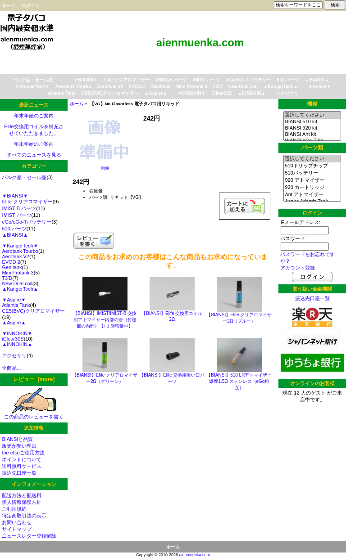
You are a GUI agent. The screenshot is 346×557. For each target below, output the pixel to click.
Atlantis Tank (62, 93)
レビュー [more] (34, 379)
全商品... (11, 368)
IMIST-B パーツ (171, 79)
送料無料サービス (21, 466)
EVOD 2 (137, 86)
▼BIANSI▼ (85, 79)
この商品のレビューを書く (34, 414)
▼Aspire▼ (319, 86)
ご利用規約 (14, 509)
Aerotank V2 (110, 86)
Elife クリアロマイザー (127, 79)
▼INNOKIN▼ (191, 93)
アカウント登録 (297, 267)
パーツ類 (312, 147)
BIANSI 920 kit (312, 128)
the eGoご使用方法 (23, 452)
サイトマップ (17, 529)
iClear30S (221, 93)
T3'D (218, 86)
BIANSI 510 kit (312, 122)
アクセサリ (287, 93)
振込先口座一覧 (19, 473)
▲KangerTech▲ (280, 86)
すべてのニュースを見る (34, 154)
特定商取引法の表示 (24, 515)
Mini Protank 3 (191, 86)
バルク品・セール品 (32, 79)
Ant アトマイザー (312, 194)
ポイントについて (21, 459)
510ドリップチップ (312, 166)
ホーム (9, 5)
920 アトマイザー (312, 180)
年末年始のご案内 (34, 115)
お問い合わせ (17, 522)
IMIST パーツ (206, 79)
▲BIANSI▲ (317, 79)
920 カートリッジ (312, 187)
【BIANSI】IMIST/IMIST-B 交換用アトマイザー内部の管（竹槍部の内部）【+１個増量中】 (105, 319)
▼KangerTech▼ (32, 86)
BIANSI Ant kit (312, 134)
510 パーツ (288, 79)
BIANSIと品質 (17, 439)
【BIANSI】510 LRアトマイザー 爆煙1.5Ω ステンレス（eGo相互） (239, 381)
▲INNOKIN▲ (251, 93)
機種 (312, 104)
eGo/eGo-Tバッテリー (248, 79)
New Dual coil (243, 86)
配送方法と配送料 (21, 495)
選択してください (312, 115)
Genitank (161, 86)
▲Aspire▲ (156, 93)
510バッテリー (312, 173)
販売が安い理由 (19, 446)
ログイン (31, 5)
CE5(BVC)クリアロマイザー (110, 93)
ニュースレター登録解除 (29, 536)
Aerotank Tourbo (73, 86)
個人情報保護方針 (21, 502)
